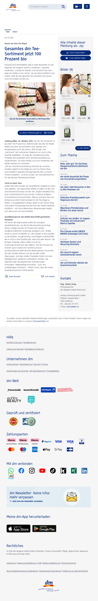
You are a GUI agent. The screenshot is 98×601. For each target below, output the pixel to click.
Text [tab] (7, 32)
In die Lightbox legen (75, 58)
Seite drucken (15, 277)
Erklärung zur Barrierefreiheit (75, 571)
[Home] (13, 7)
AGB (39, 563)
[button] (78, 6)
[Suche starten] (64, 6)
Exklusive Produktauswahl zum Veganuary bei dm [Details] (75, 199)
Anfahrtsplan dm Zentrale (17, 371)
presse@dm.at (73, 307)
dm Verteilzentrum (38, 371)
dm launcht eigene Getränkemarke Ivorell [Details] (71, 253)
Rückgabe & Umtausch (34, 349)
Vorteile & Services (14, 343)
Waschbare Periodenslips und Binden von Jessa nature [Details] (74, 209)
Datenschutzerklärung (26, 563)
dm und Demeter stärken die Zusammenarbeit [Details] (74, 264)
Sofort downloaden (75, 53)
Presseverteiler (39, 321)
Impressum (11, 563)
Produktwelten (53, 371)
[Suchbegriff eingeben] (47, 7)
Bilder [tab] (15, 32)
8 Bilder (50, 133)
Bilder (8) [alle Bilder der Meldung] (66, 69)
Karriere (37, 365)
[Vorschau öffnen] (30, 99)
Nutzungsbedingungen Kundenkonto (22, 571)
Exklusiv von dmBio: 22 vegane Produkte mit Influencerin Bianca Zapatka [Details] (75, 221)
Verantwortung (26, 365)
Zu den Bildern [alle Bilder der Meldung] (83, 148)
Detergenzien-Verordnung (50, 571)
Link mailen (50, 277)
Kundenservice (29, 343)
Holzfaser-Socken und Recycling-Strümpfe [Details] (70, 243)
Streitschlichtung (69, 563)
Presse (45, 365)
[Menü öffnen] (87, 6)
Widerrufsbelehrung (51, 563)
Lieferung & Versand (15, 349)
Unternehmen (13, 365)
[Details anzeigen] (88, 96)
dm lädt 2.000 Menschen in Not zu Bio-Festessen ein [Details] (75, 188)
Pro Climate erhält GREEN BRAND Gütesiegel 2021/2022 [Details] (74, 232)
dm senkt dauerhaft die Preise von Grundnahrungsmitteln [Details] (74, 178)
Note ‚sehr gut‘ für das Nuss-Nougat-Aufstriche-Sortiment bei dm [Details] (74, 166)
